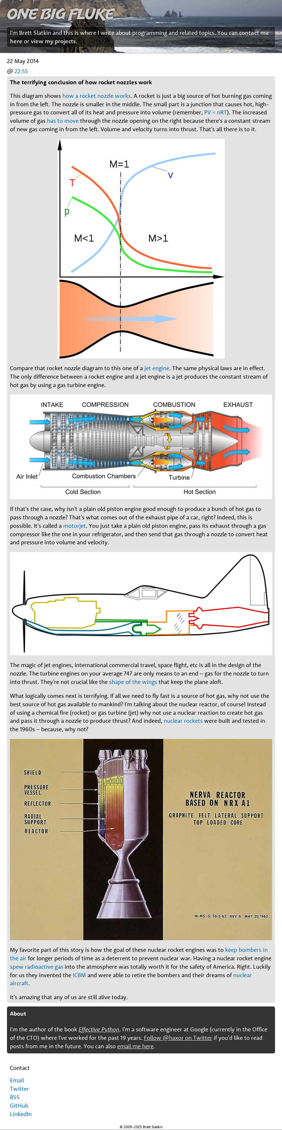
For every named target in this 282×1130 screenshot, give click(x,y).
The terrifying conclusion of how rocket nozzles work (81, 82)
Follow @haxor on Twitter (178, 1037)
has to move (63, 120)
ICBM (79, 975)
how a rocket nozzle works (96, 95)
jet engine (156, 368)
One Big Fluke (60, 13)
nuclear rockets (183, 720)
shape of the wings (133, 681)
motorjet (74, 525)
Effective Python (99, 1029)
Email (17, 1080)
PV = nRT (215, 112)
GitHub (19, 1105)
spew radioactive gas (36, 966)
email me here (135, 1046)
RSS (15, 1097)
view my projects (53, 41)
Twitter (19, 1088)
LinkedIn (21, 1114)
